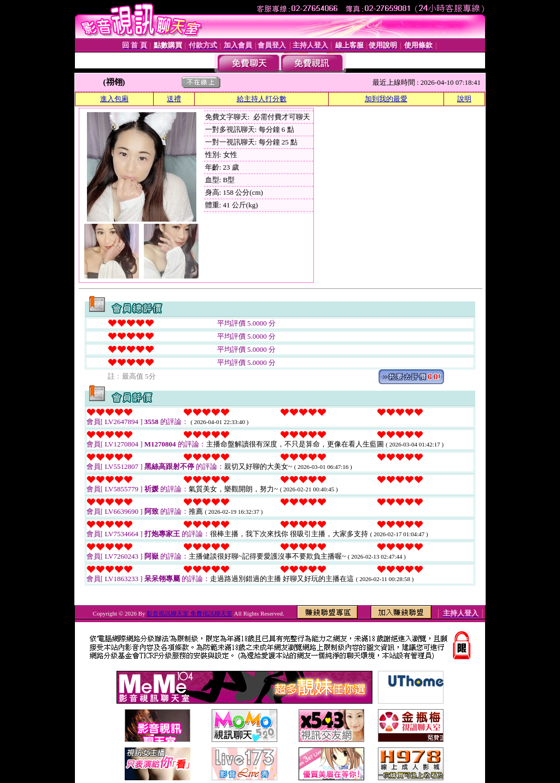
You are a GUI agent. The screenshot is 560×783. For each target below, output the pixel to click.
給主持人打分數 (262, 99)
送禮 (174, 99)
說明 (464, 99)
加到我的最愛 (386, 99)
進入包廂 (114, 99)
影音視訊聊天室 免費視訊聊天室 (189, 613)
